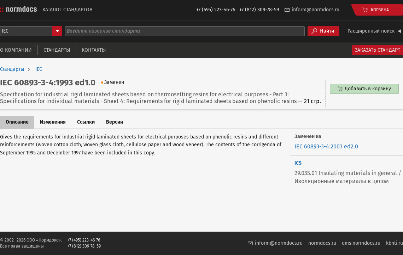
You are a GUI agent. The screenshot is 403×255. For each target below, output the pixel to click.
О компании (16, 50)
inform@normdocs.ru (315, 10)
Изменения (53, 122)
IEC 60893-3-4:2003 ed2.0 (326, 146)
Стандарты (56, 50)
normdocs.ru (322, 243)
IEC (38, 69)
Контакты (94, 50)
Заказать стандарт (377, 50)
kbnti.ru (394, 243)
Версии (114, 122)
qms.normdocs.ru (361, 243)
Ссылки (86, 122)
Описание (17, 122)
